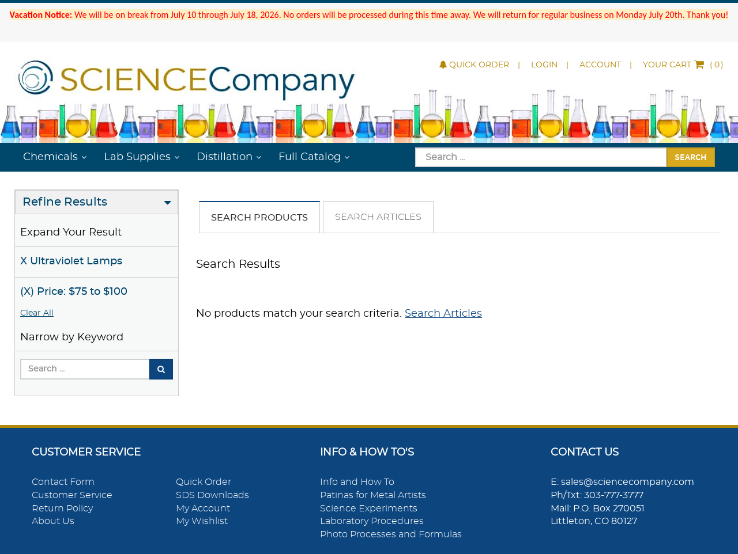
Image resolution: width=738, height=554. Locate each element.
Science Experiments (368, 508)
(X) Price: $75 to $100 (73, 292)
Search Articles (378, 217)
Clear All (37, 313)
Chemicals (50, 157)
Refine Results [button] (64, 202)
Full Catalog (309, 157)
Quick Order (474, 65)
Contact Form (63, 482)
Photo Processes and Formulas (391, 534)
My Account (203, 508)
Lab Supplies (137, 157)
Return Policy (62, 508)
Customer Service (72, 495)
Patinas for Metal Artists (373, 495)
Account (600, 65)
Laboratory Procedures (372, 521)
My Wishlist (202, 521)
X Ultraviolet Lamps (71, 261)
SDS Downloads (212, 495)
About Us (53, 521)
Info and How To (357, 482)
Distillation (225, 157)
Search (691, 156)
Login (544, 65)
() (683, 65)
